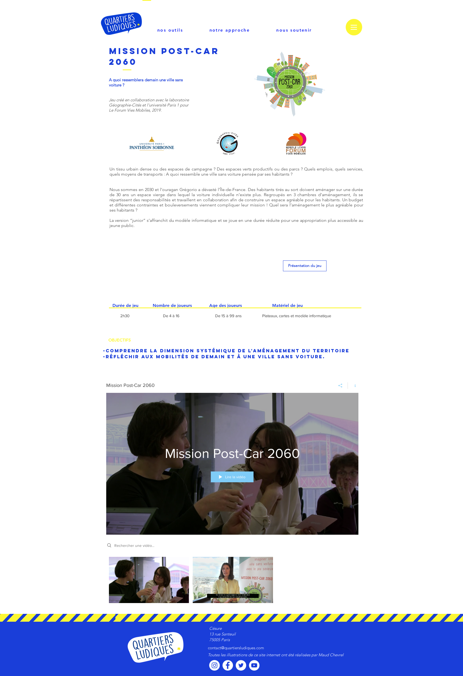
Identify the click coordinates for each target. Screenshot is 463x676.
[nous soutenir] (294, 30)
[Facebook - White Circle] (227, 665)
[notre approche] (229, 30)
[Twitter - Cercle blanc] (241, 665)
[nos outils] (170, 30)
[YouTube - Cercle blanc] (254, 665)
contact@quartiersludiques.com (236, 647)
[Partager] (340, 385)
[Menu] (354, 27)
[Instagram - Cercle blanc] (214, 665)
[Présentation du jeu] (305, 265)
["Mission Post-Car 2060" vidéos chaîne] (232, 581)
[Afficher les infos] (353, 385)
